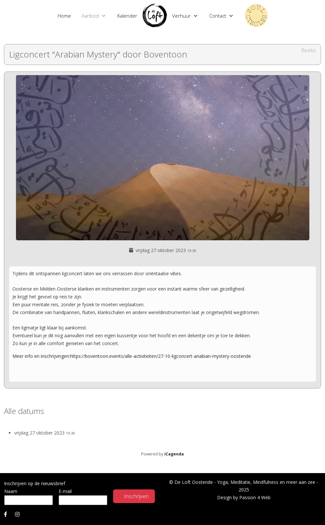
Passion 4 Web (255, 497)
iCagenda (174, 454)
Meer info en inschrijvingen (40, 356)
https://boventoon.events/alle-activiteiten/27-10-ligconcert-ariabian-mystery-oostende (160, 356)
